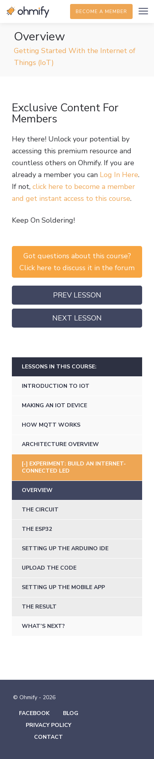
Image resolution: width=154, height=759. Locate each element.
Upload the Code (49, 568)
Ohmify (27, 12)
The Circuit (40, 509)
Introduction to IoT (55, 386)
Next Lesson (77, 318)
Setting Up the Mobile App (63, 587)
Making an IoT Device (54, 405)
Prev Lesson (77, 295)
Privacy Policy (48, 725)
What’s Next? (43, 626)
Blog (70, 713)
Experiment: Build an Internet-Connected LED (74, 467)
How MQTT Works (51, 425)
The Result (39, 606)
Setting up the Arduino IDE (65, 548)
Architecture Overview (60, 444)
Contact (48, 737)
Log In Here (119, 174)
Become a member (101, 11)
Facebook (34, 713)
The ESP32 (37, 529)
